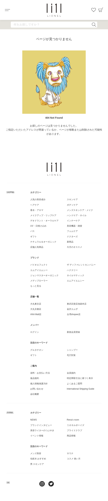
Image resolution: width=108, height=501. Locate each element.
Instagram (42, 484)
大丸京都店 (35, 309)
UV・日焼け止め (38, 226)
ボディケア (72, 205)
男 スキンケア (37, 464)
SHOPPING (10, 192)
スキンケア (72, 199)
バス (32, 231)
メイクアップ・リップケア (43, 215)
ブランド (34, 257)
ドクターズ (72, 236)
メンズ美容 (35, 453)
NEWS (33, 420)
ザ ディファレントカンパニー (81, 265)
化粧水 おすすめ (38, 458)
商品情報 (71, 435)
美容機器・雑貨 (74, 226)
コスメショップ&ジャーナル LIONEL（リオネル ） (54, 10)
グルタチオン (36, 350)
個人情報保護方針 (39, 383)
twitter (51, 484)
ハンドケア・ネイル (76, 215)
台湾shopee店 (73, 314)
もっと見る (35, 286)
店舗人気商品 (36, 247)
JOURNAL (10, 412)
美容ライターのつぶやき (42, 430)
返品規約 (34, 378)
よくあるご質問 (74, 383)
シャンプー (72, 350)
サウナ (70, 453)
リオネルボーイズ (75, 425)
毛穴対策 (71, 355)
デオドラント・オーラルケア (44, 220)
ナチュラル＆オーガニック (43, 242)
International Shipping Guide (80, 389)
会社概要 (34, 394)
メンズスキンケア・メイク (80, 210)
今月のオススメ (74, 247)
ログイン (34, 332)
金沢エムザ (72, 309)
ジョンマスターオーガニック (44, 275)
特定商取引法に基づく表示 (80, 378)
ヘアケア (34, 205)
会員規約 (71, 373)
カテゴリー (35, 192)
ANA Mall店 (35, 314)
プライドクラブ (74, 430)
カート (100, 10)
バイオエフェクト (39, 265)
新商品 (70, 242)
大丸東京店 (35, 304)
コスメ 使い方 (73, 458)
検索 (93, 24)
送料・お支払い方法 (40, 373)
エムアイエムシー (39, 270)
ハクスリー (72, 270)
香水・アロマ (36, 210)
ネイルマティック (75, 275)
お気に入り (93, 10)
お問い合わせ (36, 389)
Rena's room (73, 420)
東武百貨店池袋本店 (76, 304)
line (33, 484)
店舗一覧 (34, 296)
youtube (60, 484)
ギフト (33, 236)
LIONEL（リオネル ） (54, 169)
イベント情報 (36, 435)
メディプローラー (39, 280)
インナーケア (73, 220)
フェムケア (72, 231)
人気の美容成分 (37, 199)
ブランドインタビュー (41, 425)
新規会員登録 (73, 332)
